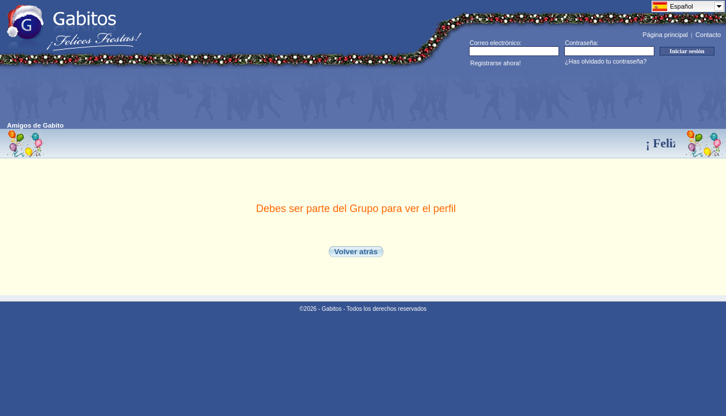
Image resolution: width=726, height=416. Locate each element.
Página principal (665, 34)
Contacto (708, 34)
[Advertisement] (217, 96)
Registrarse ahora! (495, 63)
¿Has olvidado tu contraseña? (606, 61)
